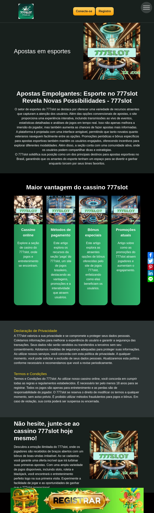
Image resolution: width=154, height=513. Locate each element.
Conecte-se (84, 11)
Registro (105, 11)
